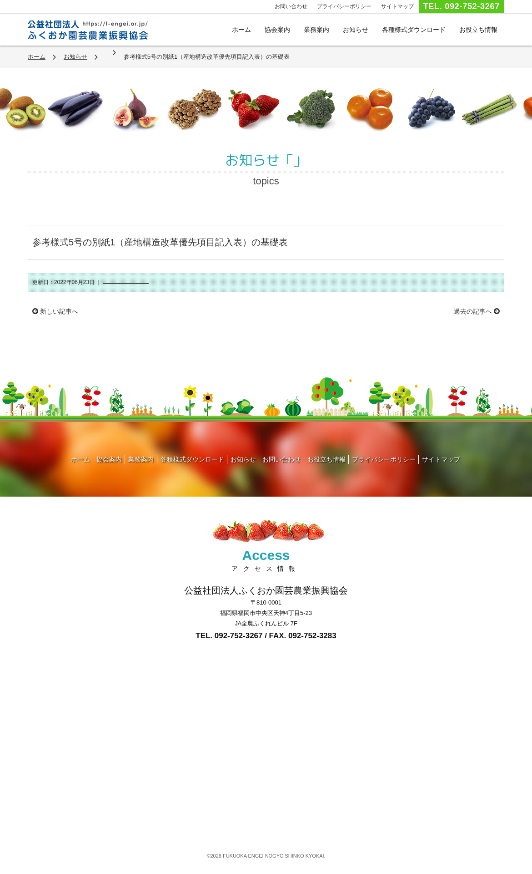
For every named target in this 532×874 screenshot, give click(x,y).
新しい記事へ (55, 311)
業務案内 (316, 29)
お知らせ (355, 29)
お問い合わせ (291, 6)
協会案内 (277, 29)
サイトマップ (397, 6)
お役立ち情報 (478, 29)
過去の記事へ (477, 311)
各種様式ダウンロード (414, 29)
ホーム (241, 29)
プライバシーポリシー (344, 6)
